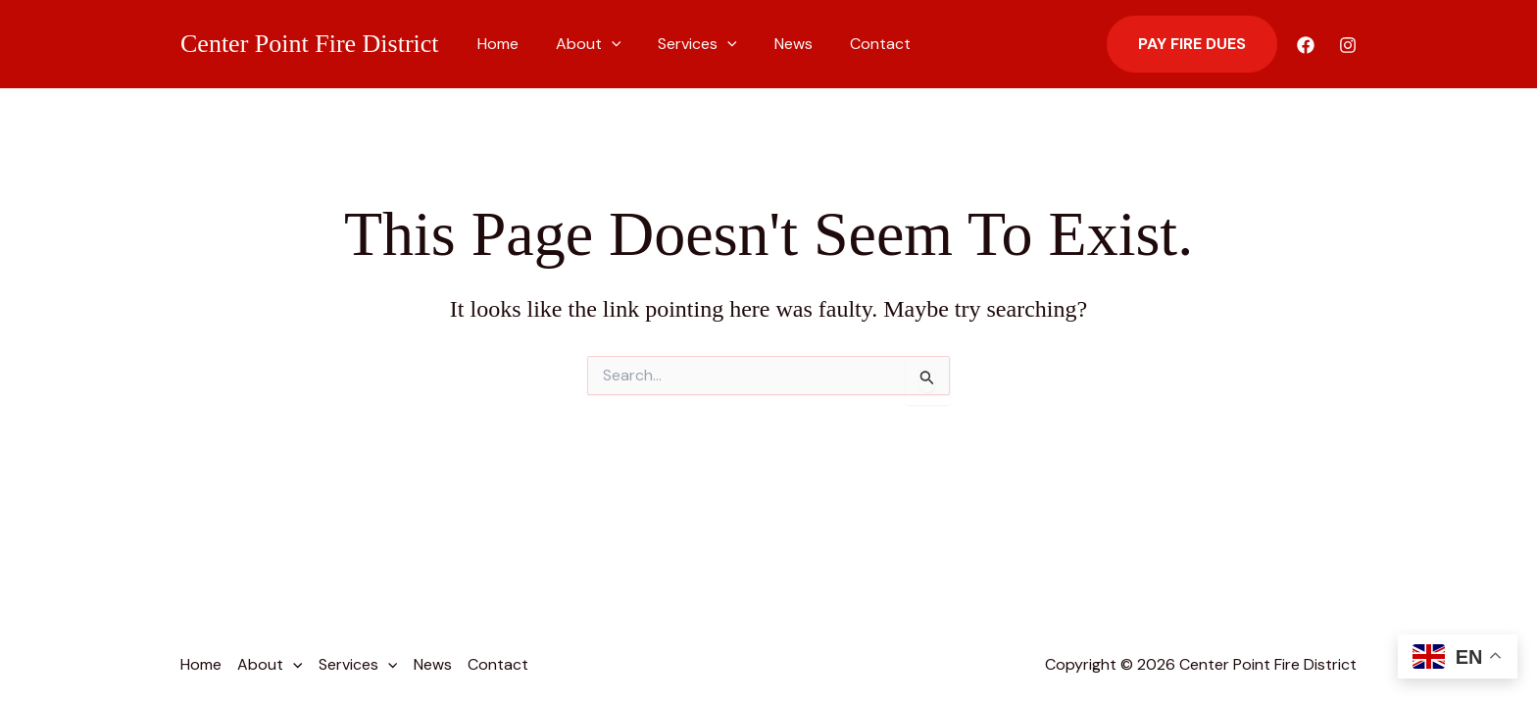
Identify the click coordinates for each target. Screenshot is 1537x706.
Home (495, 43)
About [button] (580, 44)
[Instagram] (1348, 45)
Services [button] (682, 44)
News (773, 43)
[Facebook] (1305, 45)
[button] (603, 44)
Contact (853, 43)
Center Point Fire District (309, 43)
